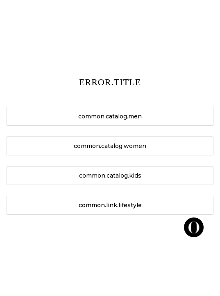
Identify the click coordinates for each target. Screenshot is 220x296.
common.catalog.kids (110, 175)
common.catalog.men (110, 116)
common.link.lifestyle (110, 205)
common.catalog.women (110, 146)
